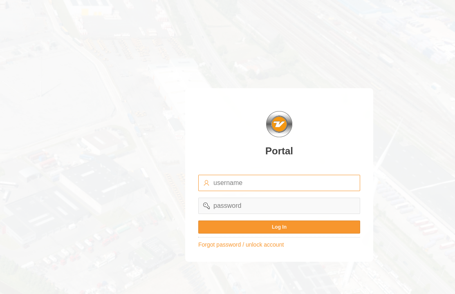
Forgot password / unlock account (241, 244)
